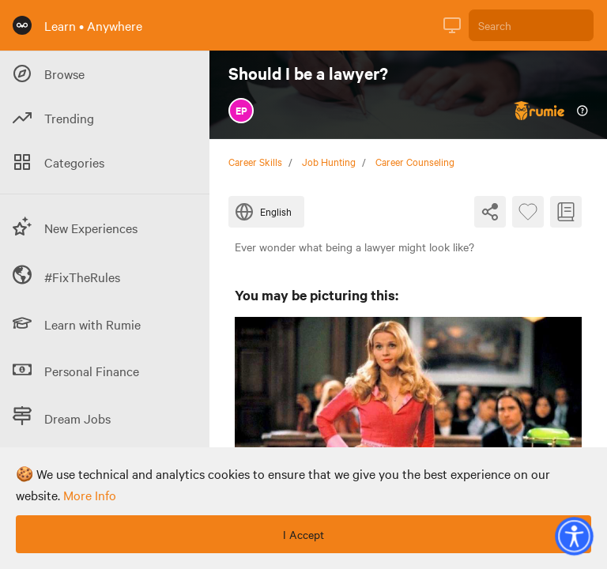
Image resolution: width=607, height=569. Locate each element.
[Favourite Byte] (527, 211)
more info (89, 494)
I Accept (303, 534)
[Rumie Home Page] (22, 25)
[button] (574, 536)
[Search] (531, 25)
